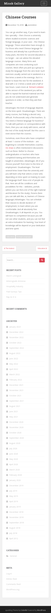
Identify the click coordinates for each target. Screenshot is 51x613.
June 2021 (13, 411)
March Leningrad (13, 275)
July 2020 (13, 448)
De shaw (9, 148)
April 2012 (13, 538)
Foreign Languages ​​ (24, 237)
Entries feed (11, 579)
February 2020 (15, 475)
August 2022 (14, 353)
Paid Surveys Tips (14, 291)
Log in (9, 573)
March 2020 (14, 469)
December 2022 (16, 332)
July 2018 (13, 533)
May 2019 (13, 496)
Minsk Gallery (14, 3)
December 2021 (16, 385)
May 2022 (13, 364)
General (13, 556)
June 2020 (13, 453)
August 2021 (14, 406)
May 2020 (13, 459)
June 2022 (13, 358)
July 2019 (13, 491)
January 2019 (15, 506)
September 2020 (16, 438)
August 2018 (14, 528)
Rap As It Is (11, 297)
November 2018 (16, 517)
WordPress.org (12, 589)
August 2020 (14, 443)
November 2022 (16, 337)
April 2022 (13, 369)
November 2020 (16, 427)
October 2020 (15, 432)
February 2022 (15, 379)
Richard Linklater (36, 87)
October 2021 (15, 395)
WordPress (41, 610)
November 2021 (16, 390)
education (10, 237)
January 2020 (15, 480)
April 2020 (13, 464)
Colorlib (24, 610)
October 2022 (15, 342)
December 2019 (16, 485)
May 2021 (13, 416)
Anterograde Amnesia (15, 281)
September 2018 (16, 522)
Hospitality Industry (14, 286)
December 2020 (16, 422)
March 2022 (14, 374)
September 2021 (16, 401)
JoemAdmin (32, 25)
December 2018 (16, 512)
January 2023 (15, 326)
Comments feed (13, 584)
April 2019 (13, 501)
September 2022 (16, 348)
